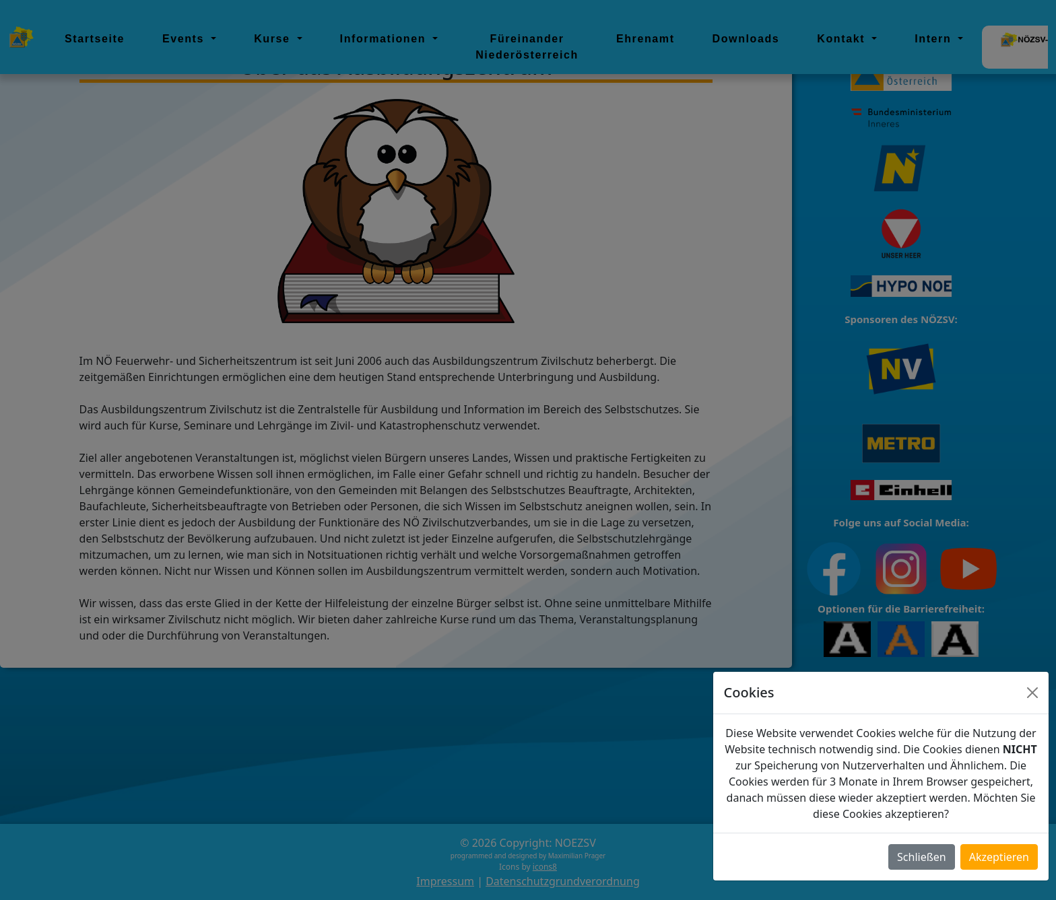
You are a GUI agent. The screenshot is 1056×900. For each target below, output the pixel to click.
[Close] (1032, 692)
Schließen (921, 857)
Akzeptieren (999, 857)
